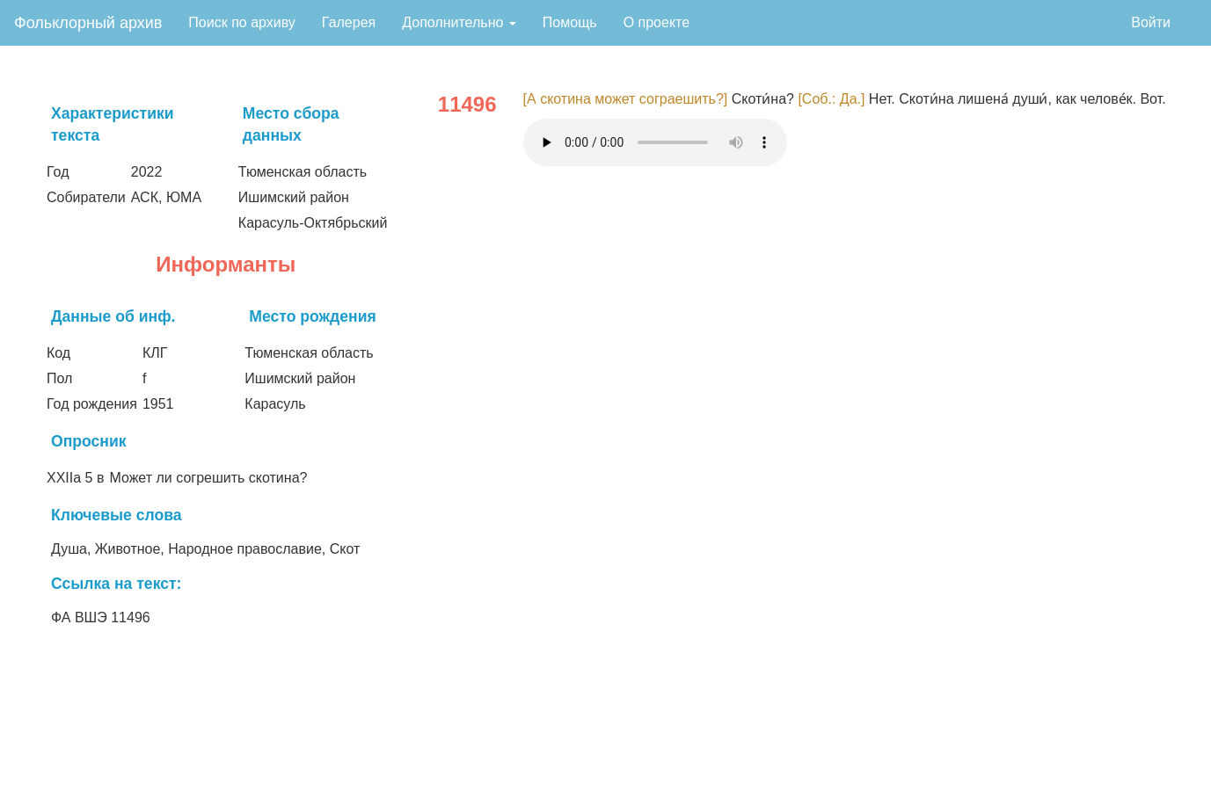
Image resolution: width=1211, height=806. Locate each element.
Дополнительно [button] (459, 22)
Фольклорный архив (88, 23)
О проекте (656, 22)
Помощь (570, 22)
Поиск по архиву (241, 22)
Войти (1151, 22)
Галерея (349, 22)
